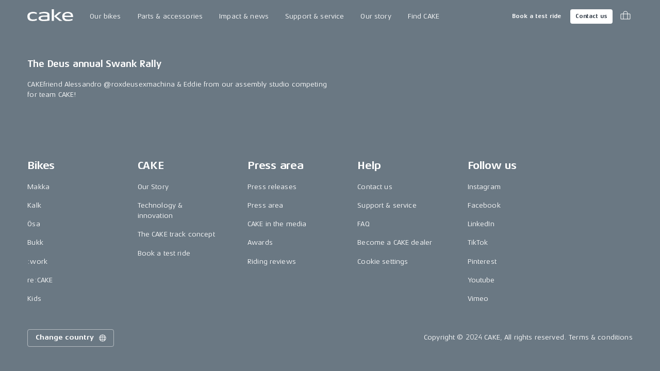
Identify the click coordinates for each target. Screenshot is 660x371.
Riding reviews (272, 261)
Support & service (314, 16)
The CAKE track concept (176, 234)
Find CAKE (423, 16)
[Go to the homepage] (50, 16)
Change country (72, 338)
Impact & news (244, 16)
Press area (265, 205)
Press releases (272, 187)
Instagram (484, 187)
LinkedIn (481, 224)
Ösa (33, 224)
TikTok (478, 242)
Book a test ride (536, 16)
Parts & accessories (170, 16)
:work (37, 261)
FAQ (363, 224)
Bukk (35, 242)
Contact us (591, 16)
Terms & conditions (601, 337)
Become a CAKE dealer (394, 242)
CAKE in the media (277, 224)
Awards (260, 242)
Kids (34, 298)
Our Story (153, 187)
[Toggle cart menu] (625, 16)
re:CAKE (40, 280)
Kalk (34, 205)
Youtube (481, 280)
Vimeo (478, 298)
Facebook (484, 205)
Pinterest (482, 261)
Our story (375, 16)
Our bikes (105, 16)
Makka (38, 187)
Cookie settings (382, 261)
